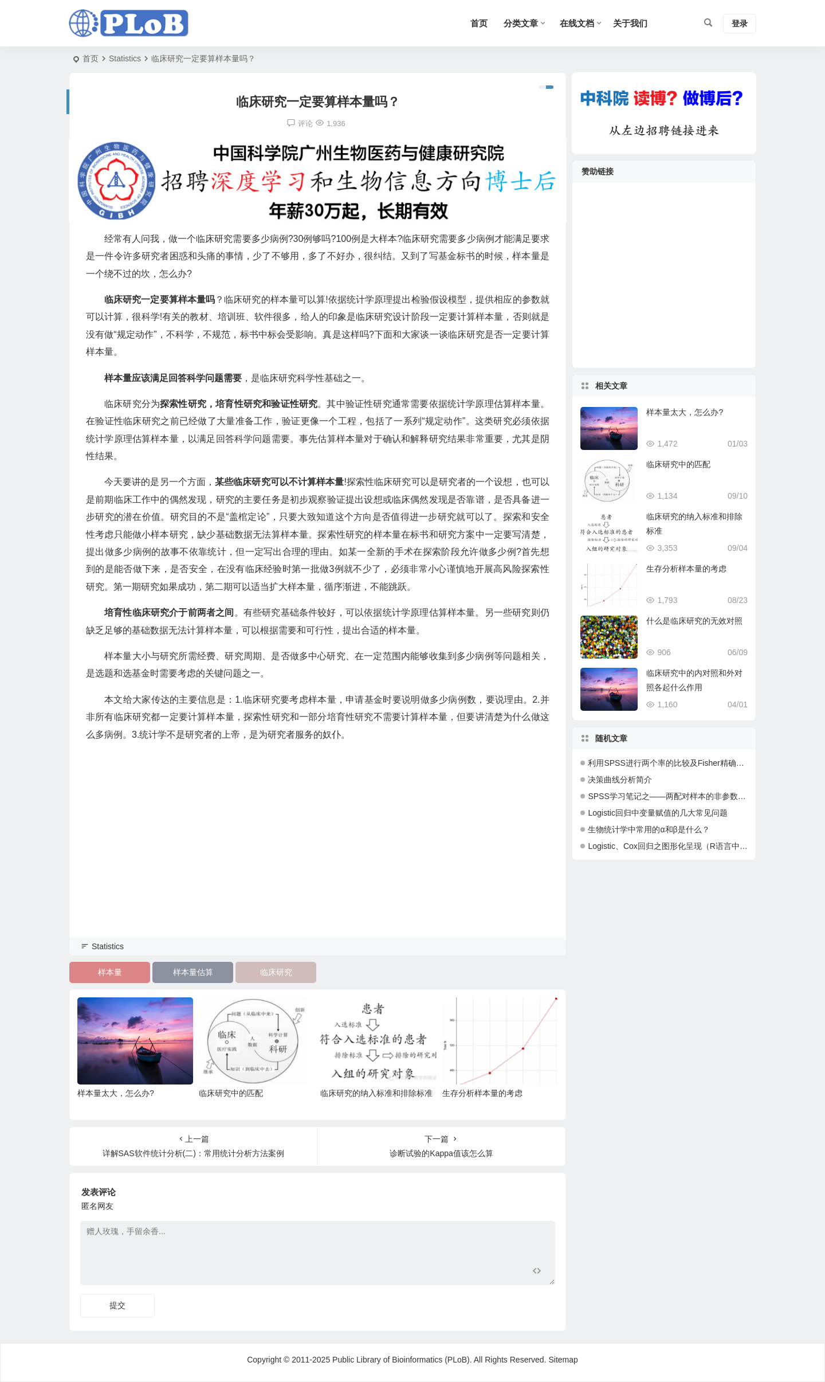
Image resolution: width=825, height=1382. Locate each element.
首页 (90, 58)
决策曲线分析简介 (620, 779)
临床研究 (276, 972)
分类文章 (521, 23)
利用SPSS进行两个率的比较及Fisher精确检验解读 (678, 763)
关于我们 (630, 23)
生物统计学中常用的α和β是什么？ (648, 829)
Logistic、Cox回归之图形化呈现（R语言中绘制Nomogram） (695, 846)
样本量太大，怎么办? (115, 1093)
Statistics (125, 58)
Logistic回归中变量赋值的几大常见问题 (657, 812)
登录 (740, 23)
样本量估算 (193, 972)
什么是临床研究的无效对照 (694, 620)
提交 (117, 1305)
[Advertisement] (318, 855)
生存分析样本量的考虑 (482, 1093)
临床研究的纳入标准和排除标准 (376, 1093)
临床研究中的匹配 (231, 1093)
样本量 (110, 972)
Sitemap (563, 1359)
